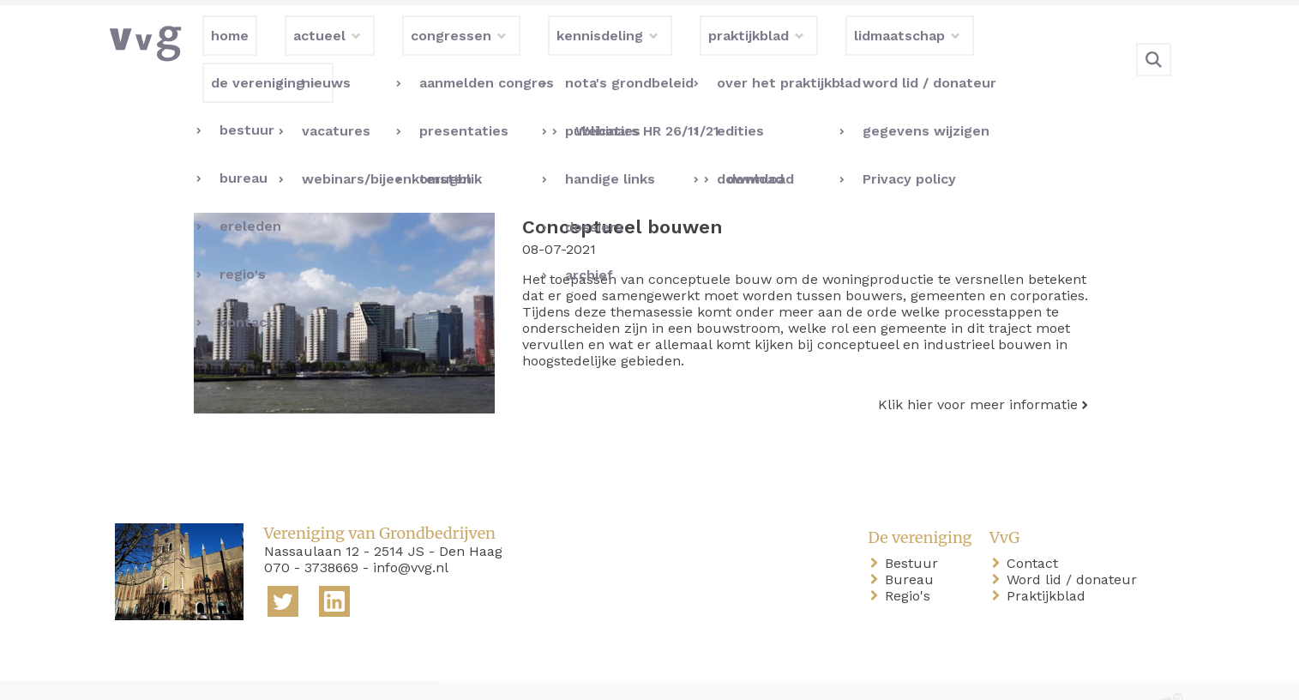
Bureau (913, 544)
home (137, 673)
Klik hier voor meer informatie (978, 369)
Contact (1035, 528)
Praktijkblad (1049, 560)
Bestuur (915, 528)
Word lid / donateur (1075, 544)
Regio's (911, 560)
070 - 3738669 (311, 532)
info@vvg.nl (410, 532)
